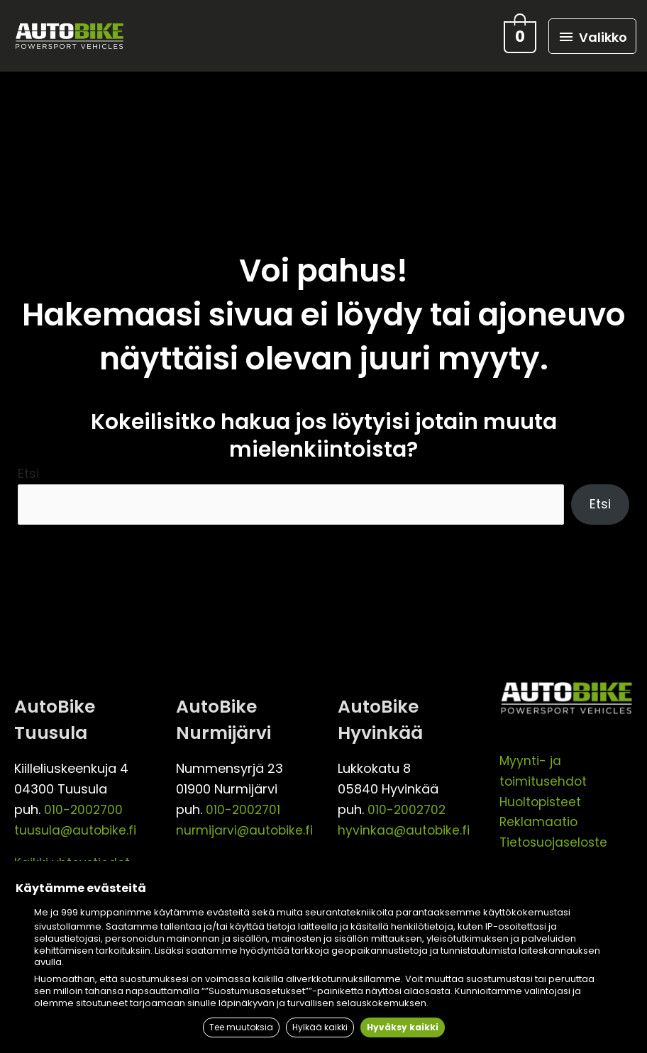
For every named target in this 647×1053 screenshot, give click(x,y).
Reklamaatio (539, 818)
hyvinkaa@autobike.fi (405, 826)
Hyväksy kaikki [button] (410, 1027)
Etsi (28, 468)
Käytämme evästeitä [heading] (81, 891)
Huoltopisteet (542, 797)
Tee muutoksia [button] (235, 1027)
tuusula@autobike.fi (76, 826)
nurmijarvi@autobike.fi (246, 826)
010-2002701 (244, 805)
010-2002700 (84, 805)
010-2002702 (407, 805)
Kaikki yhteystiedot (72, 859)
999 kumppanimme (106, 915)
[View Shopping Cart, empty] (515, 33)
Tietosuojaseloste (555, 838)
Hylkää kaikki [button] (320, 1027)
